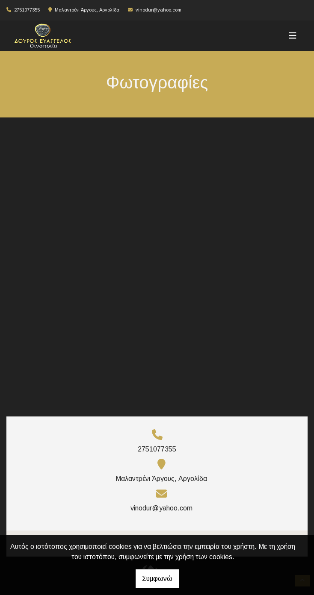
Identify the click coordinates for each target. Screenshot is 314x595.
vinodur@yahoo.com (158, 9)
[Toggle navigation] (293, 35)
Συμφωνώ (157, 578)
